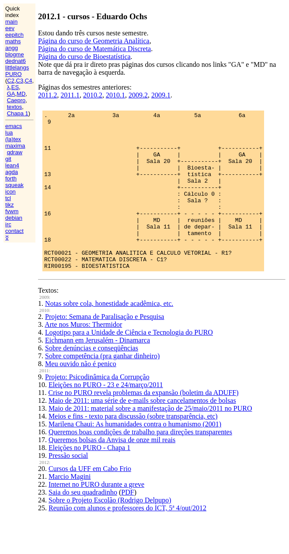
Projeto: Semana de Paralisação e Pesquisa (104, 348)
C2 (10, 80)
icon (10, 191)
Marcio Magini (70, 508)
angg (11, 48)
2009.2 (138, 95)
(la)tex (13, 139)
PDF (127, 523)
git (8, 159)
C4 (28, 80)
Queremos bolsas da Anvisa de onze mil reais (112, 471)
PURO (13, 74)
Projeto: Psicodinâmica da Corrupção (97, 408)
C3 (20, 80)
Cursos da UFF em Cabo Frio (90, 500)
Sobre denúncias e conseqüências (91, 379)
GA (11, 93)
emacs (13, 126)
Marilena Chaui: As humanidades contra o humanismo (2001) (135, 455)
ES (15, 87)
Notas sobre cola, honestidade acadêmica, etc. (109, 335)
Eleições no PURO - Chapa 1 (89, 479)
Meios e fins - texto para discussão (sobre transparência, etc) (133, 447)
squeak (14, 185)
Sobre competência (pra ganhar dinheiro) (102, 387)
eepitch (14, 34)
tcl (8, 198)
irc (8, 224)
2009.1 (161, 95)
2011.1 (70, 95)
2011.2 (47, 95)
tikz (9, 204)
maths (13, 41)
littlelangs (17, 67)
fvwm (11, 211)
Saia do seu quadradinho (83, 523)
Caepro (16, 100)
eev (9, 28)
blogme (14, 54)
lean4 (12, 165)
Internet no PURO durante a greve (96, 515)
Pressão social (68, 487)
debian (13, 218)
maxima (15, 145)
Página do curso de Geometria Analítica (94, 41)
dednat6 (15, 61)
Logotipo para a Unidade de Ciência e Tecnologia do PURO (129, 363)
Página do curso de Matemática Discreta (94, 48)
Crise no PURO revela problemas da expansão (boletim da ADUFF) (144, 424)
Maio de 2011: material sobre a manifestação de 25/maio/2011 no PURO (150, 439)
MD (21, 93)
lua (9, 132)
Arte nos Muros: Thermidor (83, 356)
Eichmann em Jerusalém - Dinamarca (97, 371)
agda (11, 172)
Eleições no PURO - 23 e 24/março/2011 (106, 416)
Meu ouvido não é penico (80, 395)
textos (14, 107)
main (11, 21)
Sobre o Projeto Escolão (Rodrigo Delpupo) (110, 531)
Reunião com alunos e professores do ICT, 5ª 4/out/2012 (127, 539)
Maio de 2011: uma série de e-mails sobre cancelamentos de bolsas (142, 432)
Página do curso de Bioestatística (84, 56)
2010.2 (92, 95)
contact (14, 231)
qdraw (14, 152)
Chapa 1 (17, 113)
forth (11, 178)
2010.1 (115, 95)
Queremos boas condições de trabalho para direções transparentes (140, 463)
